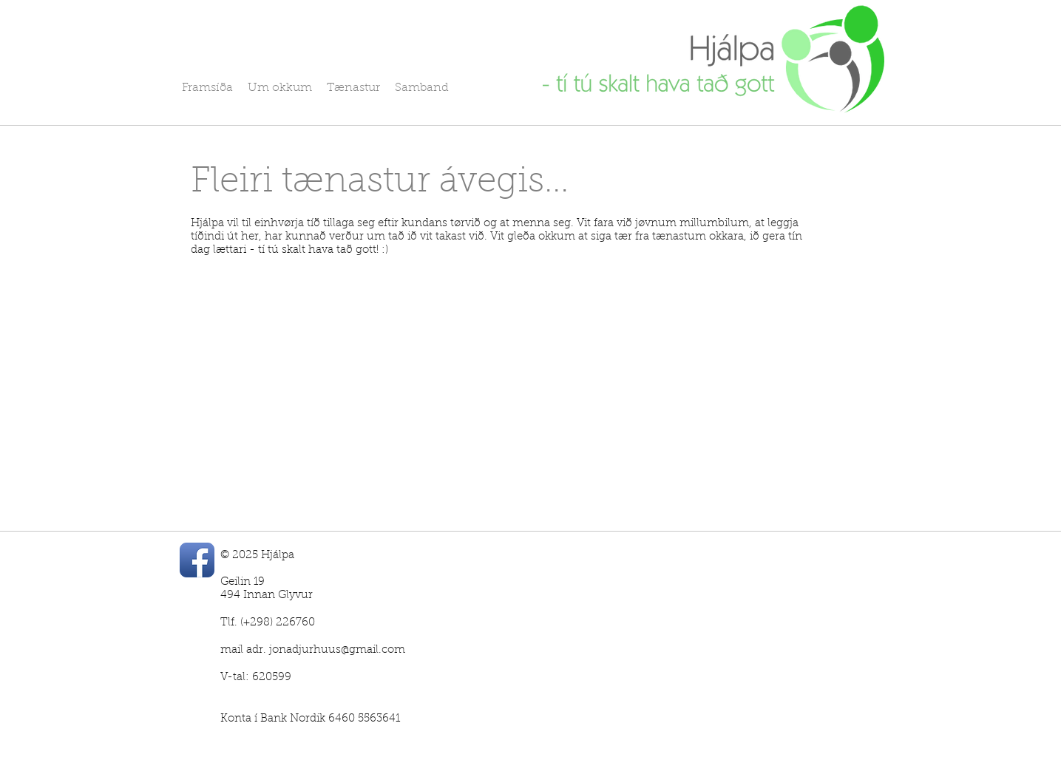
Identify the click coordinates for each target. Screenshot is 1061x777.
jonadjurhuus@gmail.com (337, 650)
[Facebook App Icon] (197, 560)
